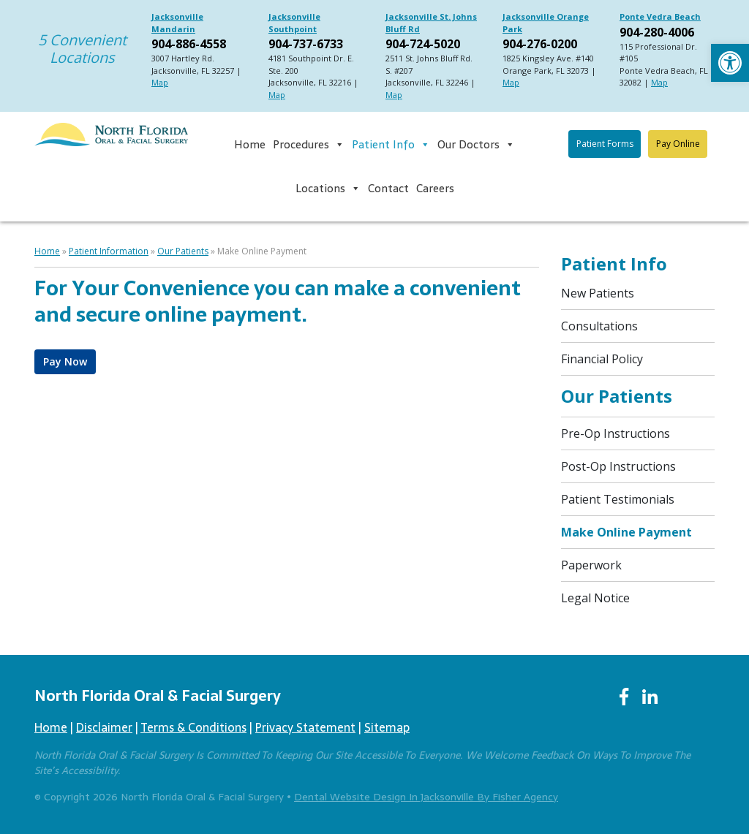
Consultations (599, 326)
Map (159, 82)
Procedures (309, 145)
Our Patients (182, 251)
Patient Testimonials (617, 499)
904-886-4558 (188, 44)
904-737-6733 (305, 44)
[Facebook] (624, 697)
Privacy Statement (305, 727)
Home (250, 144)
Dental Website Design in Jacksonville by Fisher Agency (426, 797)
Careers (435, 188)
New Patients (597, 293)
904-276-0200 (540, 44)
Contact (388, 188)
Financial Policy (602, 359)
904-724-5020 (422, 44)
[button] (730, 63)
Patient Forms (604, 143)
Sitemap (387, 727)
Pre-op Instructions (615, 433)
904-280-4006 (657, 32)
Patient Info (391, 145)
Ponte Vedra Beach (660, 16)
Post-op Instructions (618, 466)
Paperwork (591, 565)
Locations (328, 189)
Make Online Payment (626, 532)
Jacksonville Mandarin (177, 22)
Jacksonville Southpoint (294, 22)
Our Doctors (476, 145)
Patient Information (108, 251)
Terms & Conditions (193, 727)
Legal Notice (595, 598)
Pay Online (678, 143)
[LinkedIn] (650, 697)
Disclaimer (104, 727)
